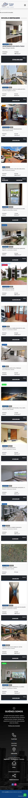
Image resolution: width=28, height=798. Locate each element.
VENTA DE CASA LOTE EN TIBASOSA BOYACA (12, 129)
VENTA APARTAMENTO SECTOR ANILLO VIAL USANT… (14, 407)
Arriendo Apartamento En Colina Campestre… (13, 248)
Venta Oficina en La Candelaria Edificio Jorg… (14, 328)
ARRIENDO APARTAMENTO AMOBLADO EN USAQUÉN (13, 607)
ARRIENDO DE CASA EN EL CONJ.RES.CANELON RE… (13, 168)
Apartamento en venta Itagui (13, 46)
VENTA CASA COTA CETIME (8, 288)
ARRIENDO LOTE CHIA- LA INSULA (9, 567)
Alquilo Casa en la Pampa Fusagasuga (12, 527)
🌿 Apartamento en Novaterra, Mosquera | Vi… (13, 487)
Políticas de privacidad (14, 726)
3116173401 (14, 743)
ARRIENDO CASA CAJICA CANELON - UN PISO (12, 647)
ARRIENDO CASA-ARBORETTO (8, 447)
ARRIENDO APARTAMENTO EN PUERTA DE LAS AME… (13, 208)
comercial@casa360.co (14, 771)
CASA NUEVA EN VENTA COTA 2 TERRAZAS (11, 368)
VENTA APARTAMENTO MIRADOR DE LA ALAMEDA (13, 686)
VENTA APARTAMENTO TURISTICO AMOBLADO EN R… (14, 89)
